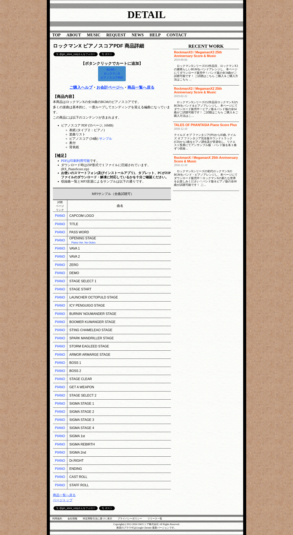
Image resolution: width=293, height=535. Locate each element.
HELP (155, 35)
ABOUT (74, 35)
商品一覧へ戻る (140, 87)
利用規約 (57, 518)
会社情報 (72, 518)
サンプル (105, 138)
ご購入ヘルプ (81, 87)
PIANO (60, 215)
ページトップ (62, 500)
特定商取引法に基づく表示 (97, 518)
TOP (56, 35)
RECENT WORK (206, 46)
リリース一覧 (155, 518)
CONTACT (177, 35)
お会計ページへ (110, 87)
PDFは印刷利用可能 (75, 160)
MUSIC (94, 35)
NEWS (138, 35)
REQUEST (116, 35)
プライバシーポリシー (130, 518)
